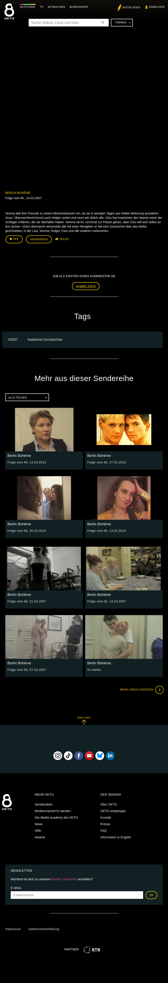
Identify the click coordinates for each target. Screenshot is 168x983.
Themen (123, 22)
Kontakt (105, 816)
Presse (105, 823)
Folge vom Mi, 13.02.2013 (105, 530)
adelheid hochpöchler (46, 339)
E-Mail (16, 887)
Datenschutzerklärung (43, 928)
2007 (14, 339)
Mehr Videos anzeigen (141, 689)
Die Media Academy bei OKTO (56, 816)
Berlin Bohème (17, 193)
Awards (40, 836)
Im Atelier (94, 669)
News (39, 823)
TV (43, 7)
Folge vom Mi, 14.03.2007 (105, 600)
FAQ (103, 830)
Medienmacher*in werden (53, 810)
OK (151, 894)
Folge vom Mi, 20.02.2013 (25, 530)
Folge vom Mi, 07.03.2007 (25, 669)
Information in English (115, 836)
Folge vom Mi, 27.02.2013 (105, 461)
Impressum (13, 928)
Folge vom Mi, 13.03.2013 (25, 461)
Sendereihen (44, 803)
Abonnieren (39, 239)
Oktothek (29, 7)
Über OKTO (108, 803)
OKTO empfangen (113, 810)
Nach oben (84, 719)
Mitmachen (57, 7)
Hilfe (38, 830)
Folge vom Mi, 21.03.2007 (25, 600)
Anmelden (86, 286)
